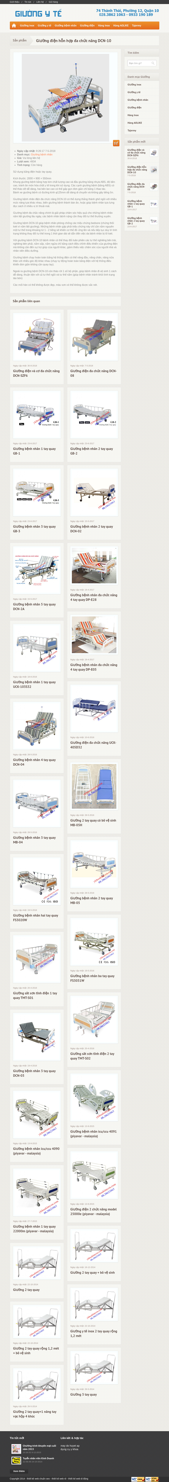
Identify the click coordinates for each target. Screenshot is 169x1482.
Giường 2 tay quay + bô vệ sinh (92, 1272)
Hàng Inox (104, 25)
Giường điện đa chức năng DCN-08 (136, 187)
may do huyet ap (70, 1445)
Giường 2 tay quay (26, 1290)
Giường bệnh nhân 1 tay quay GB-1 (136, 204)
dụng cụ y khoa (69, 1449)
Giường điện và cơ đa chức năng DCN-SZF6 (136, 153)
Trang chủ (14, 25)
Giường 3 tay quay (83, 1394)
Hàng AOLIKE (121, 25)
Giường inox (27, 25)
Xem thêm (19, 1471)
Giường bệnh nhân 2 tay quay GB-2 (136, 221)
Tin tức (27, 2)
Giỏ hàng (53, 2)
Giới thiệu (15, 2)
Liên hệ (40, 2)
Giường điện (87, 25)
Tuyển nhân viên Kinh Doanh (38, 1458)
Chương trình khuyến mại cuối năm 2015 (39, 1447)
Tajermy (136, 25)
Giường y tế (44, 25)
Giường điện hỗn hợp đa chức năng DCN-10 (137, 170)
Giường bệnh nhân (65, 25)
